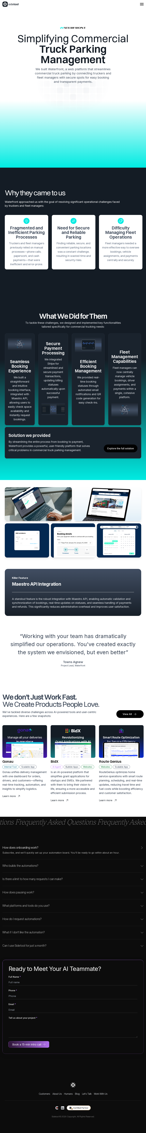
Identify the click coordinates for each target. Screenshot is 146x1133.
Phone (13, 990)
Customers (44, 1093)
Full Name (15, 977)
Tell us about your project (23, 1018)
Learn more (12, 796)
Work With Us (100, 1093)
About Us (57, 1093)
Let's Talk (86, 1093)
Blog (77, 1093)
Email (12, 1004)
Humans (68, 1093)
